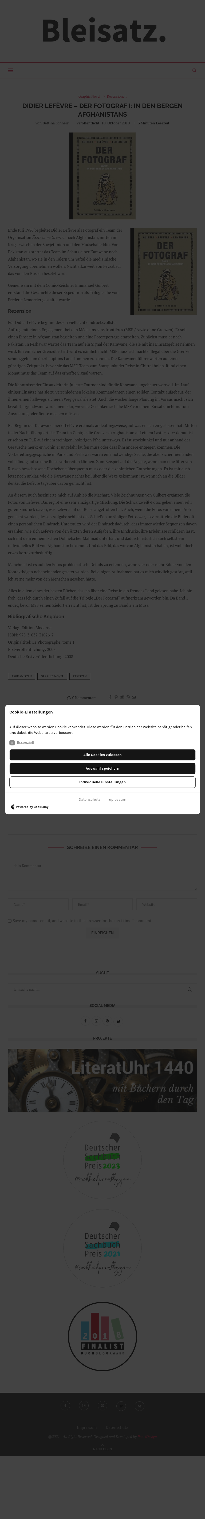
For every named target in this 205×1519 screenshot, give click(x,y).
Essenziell (21, 742)
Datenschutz (89, 799)
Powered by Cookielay (28, 807)
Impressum (116, 799)
